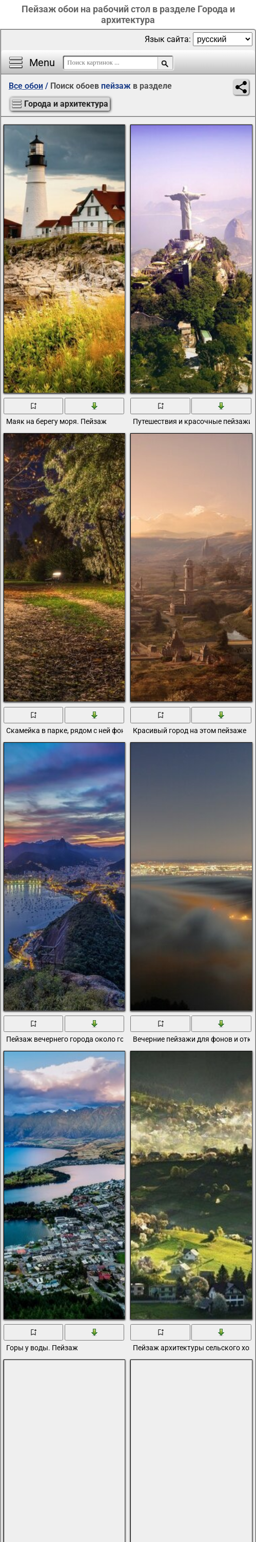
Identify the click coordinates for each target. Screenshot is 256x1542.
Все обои (26, 86)
